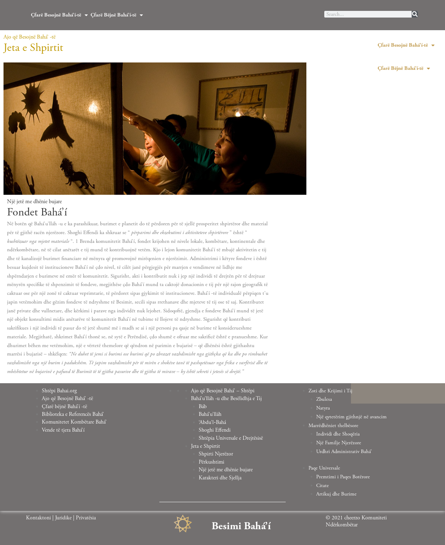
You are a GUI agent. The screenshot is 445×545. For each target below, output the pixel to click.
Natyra (323, 408)
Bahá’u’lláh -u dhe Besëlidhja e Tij (227, 398)
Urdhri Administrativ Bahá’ (344, 451)
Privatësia (86, 517)
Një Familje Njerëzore (339, 442)
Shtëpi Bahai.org (59, 390)
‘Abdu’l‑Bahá (212, 421)
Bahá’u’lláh (210, 414)
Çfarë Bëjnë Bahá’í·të (117, 15)
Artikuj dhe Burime (336, 494)
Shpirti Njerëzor (216, 452)
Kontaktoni (38, 517)
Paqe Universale (324, 468)
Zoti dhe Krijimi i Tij (330, 390)
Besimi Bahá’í (241, 525)
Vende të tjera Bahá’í (63, 429)
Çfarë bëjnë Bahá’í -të (64, 406)
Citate (322, 485)
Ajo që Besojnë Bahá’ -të (68, 398)
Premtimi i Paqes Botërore (343, 476)
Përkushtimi (212, 460)
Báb (203, 406)
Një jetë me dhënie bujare (226, 468)
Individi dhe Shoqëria (338, 434)
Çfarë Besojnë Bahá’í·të (59, 15)
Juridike (63, 517)
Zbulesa (324, 399)
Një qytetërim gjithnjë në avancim (351, 416)
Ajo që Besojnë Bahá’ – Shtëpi (223, 390)
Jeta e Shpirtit (205, 444)
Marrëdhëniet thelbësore (333, 425)
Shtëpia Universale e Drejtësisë (231, 437)
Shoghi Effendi (215, 429)
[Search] (415, 14)
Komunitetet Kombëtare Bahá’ (75, 421)
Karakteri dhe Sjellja (220, 475)
